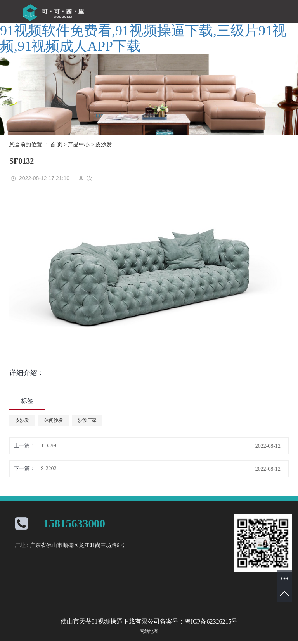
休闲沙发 (53, 420)
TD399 (48, 446)
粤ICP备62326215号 (211, 621)
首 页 (56, 144)
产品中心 (79, 144)
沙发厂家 (87, 420)
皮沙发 (103, 144)
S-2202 (48, 468)
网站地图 (149, 631)
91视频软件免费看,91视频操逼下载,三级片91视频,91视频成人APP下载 (143, 38)
